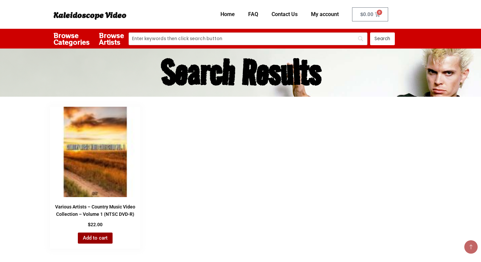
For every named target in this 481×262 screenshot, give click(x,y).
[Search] (248, 38)
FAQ (253, 14)
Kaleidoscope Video (89, 14)
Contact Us (285, 14)
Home (227, 14)
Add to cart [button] (95, 238)
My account (325, 14)
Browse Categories (71, 38)
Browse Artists (111, 38)
